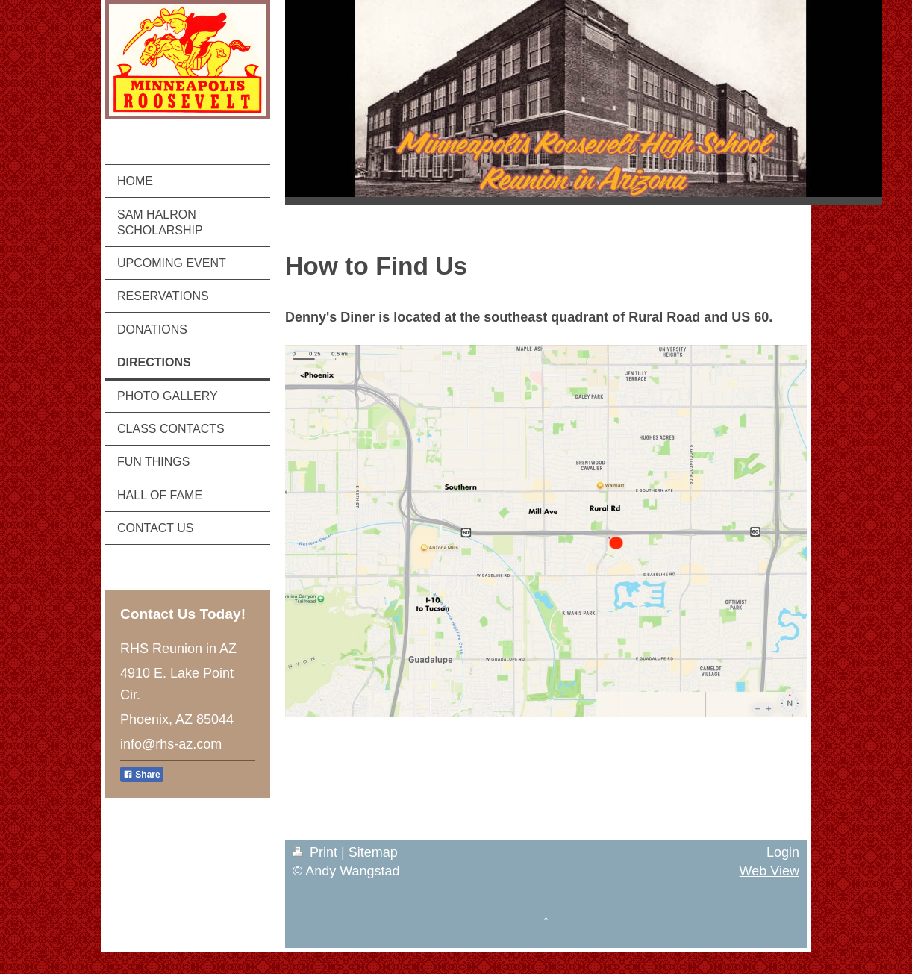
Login (782, 852)
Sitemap (373, 852)
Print (317, 852)
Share (141, 774)
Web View (769, 871)
